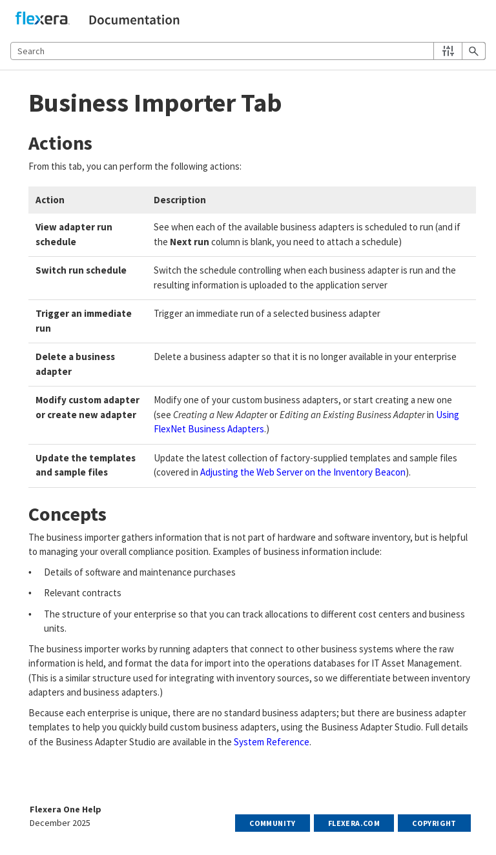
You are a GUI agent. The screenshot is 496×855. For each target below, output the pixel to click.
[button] (447, 51)
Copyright (434, 823)
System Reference (271, 742)
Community (272, 823)
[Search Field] (248, 51)
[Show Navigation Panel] (478, 20)
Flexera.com (354, 823)
